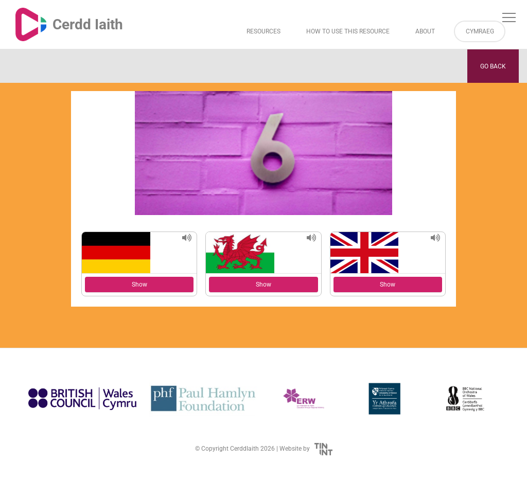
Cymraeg (480, 31)
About (425, 31)
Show (139, 284)
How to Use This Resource (348, 31)
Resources (263, 31)
